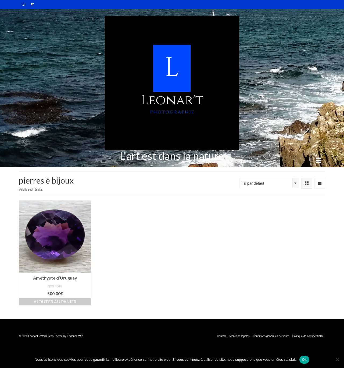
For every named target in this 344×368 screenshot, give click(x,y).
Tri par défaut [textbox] (253, 183)
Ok (304, 360)
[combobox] (269, 183)
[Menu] (279, 160)
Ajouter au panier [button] (55, 301)
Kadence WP (75, 336)
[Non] (337, 359)
